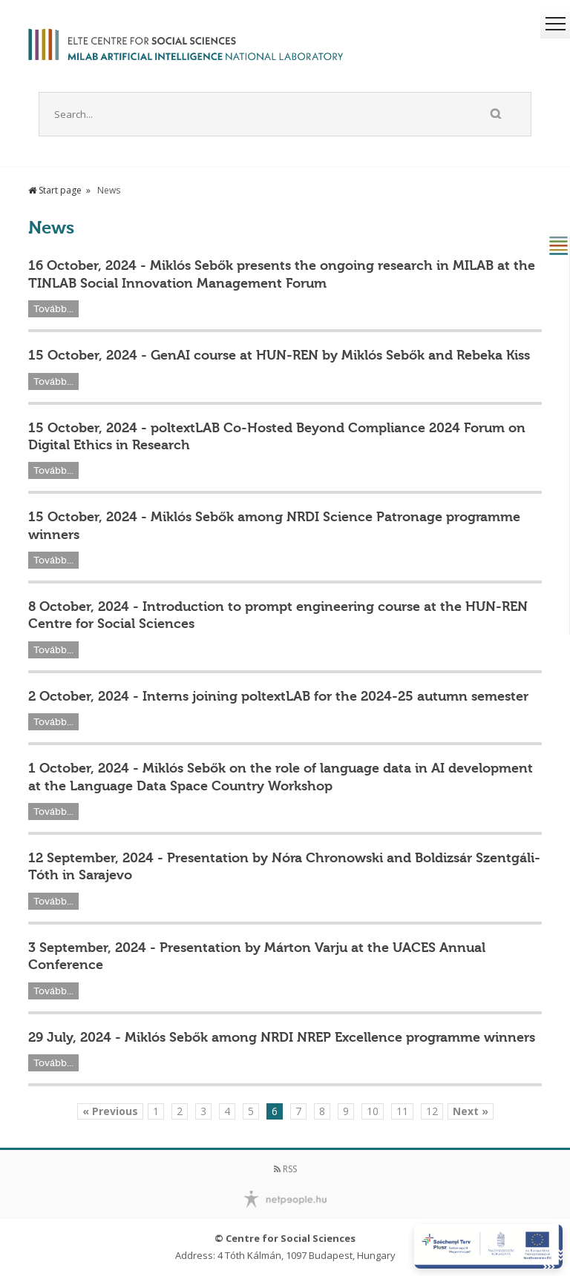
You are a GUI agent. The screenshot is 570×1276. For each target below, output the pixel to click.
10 (373, 1111)
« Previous (110, 1111)
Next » (470, 1111)
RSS (285, 1169)
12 (432, 1111)
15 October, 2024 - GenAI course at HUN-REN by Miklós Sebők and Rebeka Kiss (279, 355)
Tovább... (53, 308)
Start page (55, 190)
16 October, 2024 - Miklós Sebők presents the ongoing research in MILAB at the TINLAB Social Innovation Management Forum (281, 274)
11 (402, 1111)
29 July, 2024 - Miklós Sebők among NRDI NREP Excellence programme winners (281, 1037)
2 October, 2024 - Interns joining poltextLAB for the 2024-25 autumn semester (278, 696)
